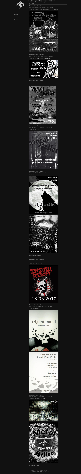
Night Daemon (37, 58)
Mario (15, 17)
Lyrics (24, 21)
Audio (15, 21)
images (45, 257)
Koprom (41, 471)
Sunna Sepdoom (46, 58)
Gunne (18, 16)
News (15, 12)
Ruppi (15, 16)
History (17, 12)
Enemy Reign (36, 263)
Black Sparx (36, 129)
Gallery (21, 21)
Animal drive (36, 308)
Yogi (17, 17)
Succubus (36, 174)
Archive (21, 12)
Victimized (44, 467)
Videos (17, 21)
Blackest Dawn (43, 398)
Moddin (21, 16)
